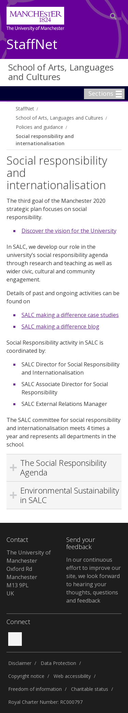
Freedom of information (35, 689)
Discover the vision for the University (69, 230)
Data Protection (58, 663)
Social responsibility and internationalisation (45, 140)
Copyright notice (26, 676)
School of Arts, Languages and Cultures (61, 72)
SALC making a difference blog (60, 326)
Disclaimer (19, 663)
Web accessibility (72, 676)
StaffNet (31, 44)
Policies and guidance (39, 127)
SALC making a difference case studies (70, 315)
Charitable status (89, 689)
